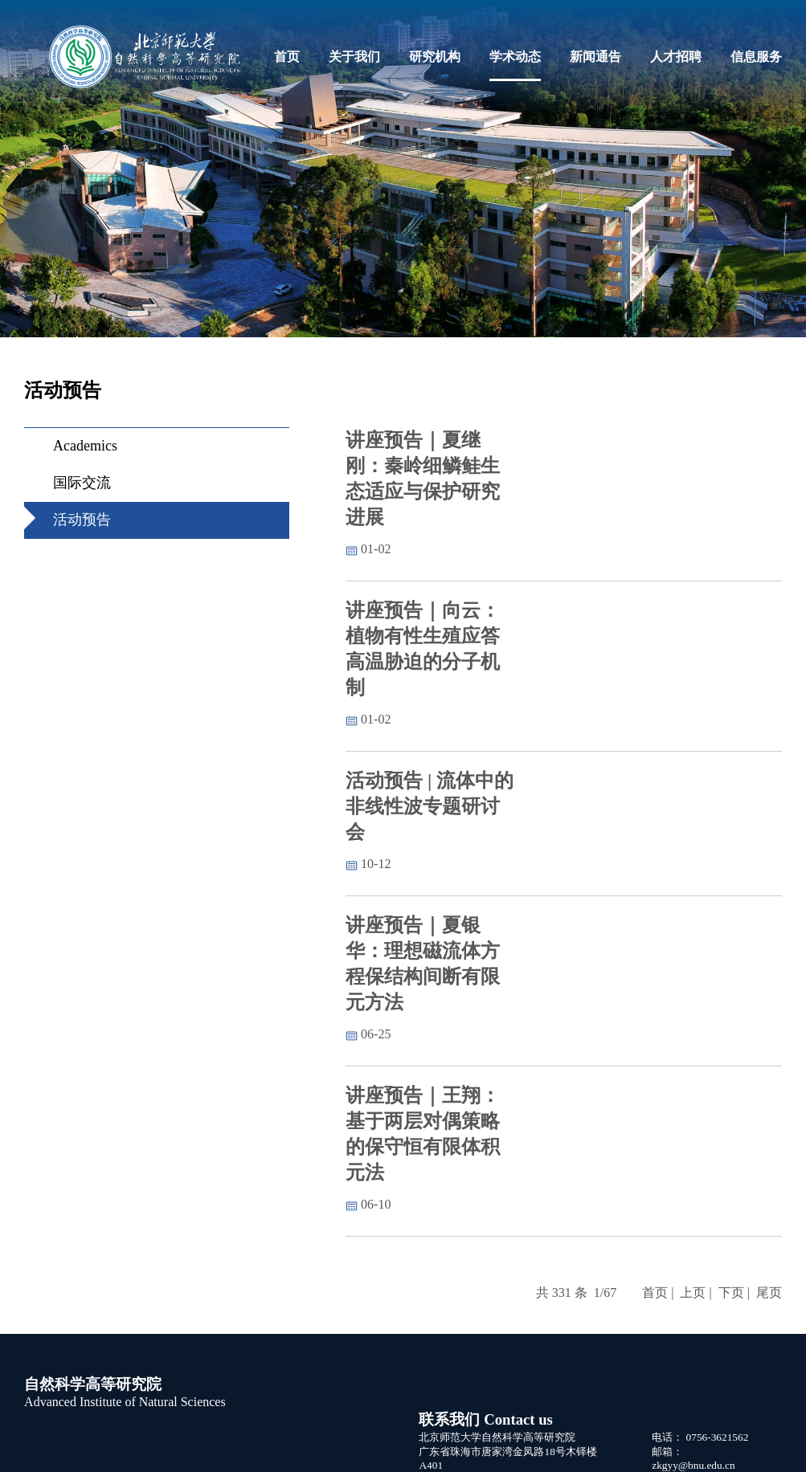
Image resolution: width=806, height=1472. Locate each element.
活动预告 (82, 520)
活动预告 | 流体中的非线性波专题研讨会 (429, 806)
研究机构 (434, 56)
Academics (85, 446)
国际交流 (82, 483)
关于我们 (354, 56)
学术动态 (515, 56)
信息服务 (756, 56)
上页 (693, 1292)
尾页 (769, 1292)
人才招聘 (676, 56)
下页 (731, 1292)
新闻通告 (595, 56)
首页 (287, 56)
